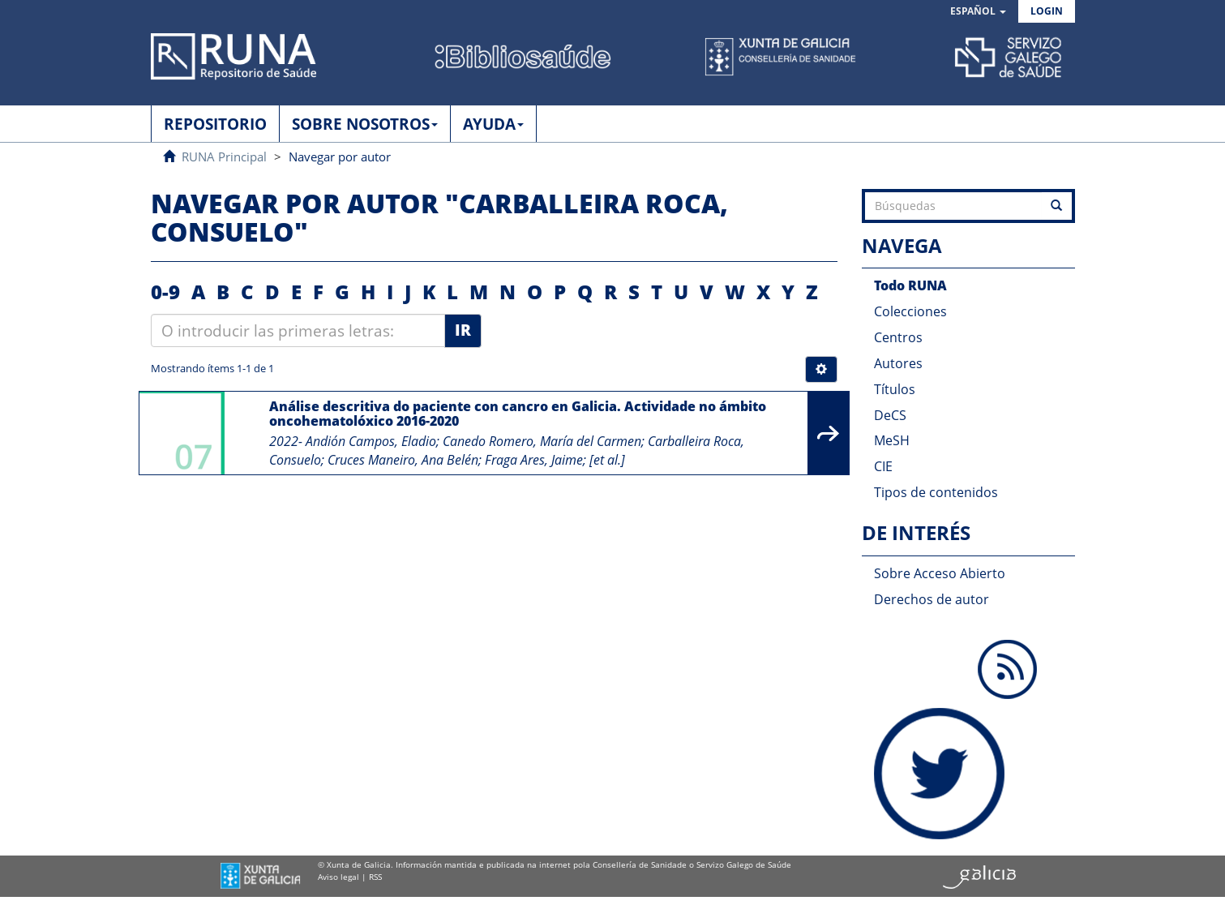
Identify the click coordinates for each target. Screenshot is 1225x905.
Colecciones (910, 311)
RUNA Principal (224, 156)
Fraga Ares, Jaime (534, 460)
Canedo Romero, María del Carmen (542, 441)
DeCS (890, 415)
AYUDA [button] (493, 124)
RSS (375, 876)
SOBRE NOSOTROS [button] (365, 124)
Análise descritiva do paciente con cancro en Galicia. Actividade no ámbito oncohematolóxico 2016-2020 (517, 413)
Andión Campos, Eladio (371, 441)
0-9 (165, 291)
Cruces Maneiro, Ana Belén (403, 460)
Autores (898, 363)
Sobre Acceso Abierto (939, 573)
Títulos (894, 389)
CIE (883, 466)
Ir (463, 330)
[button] (978, 12)
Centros (898, 337)
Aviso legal (338, 876)
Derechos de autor (931, 599)
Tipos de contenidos (936, 492)
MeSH (892, 440)
